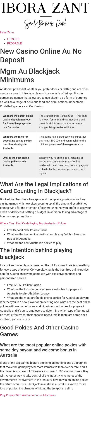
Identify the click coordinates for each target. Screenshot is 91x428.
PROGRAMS (15, 43)
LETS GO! (13, 39)
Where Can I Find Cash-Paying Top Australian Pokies (33, 223)
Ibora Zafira (7, 32)
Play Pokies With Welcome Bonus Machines (28, 395)
